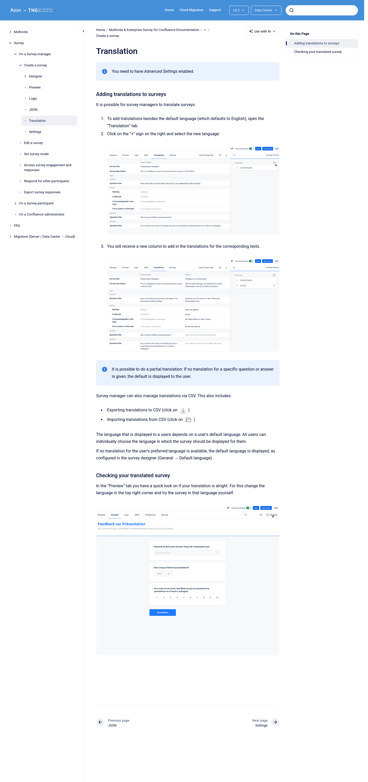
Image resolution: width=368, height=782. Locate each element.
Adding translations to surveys (316, 43)
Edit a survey (33, 143)
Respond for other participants (46, 181)
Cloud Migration (191, 10)
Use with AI (262, 31)
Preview (35, 87)
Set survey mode (36, 154)
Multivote (21, 32)
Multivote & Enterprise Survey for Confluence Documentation (154, 30)
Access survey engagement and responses (48, 167)
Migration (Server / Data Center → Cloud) (44, 236)
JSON (33, 109)
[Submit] (291, 10)
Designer (35, 76)
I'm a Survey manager (35, 54)
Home (169, 10)
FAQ (17, 225)
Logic (33, 98)
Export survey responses (42, 192)
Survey (19, 43)
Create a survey (35, 65)
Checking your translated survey (318, 52)
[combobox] (322, 10)
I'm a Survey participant (36, 203)
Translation (37, 121)
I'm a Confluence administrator (42, 214)
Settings (35, 132)
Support (215, 10)
